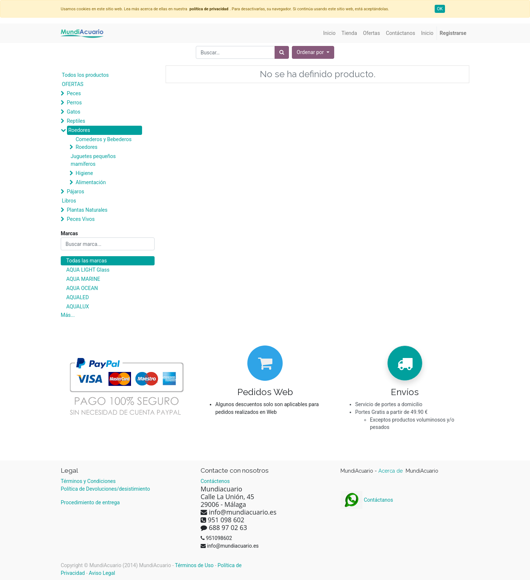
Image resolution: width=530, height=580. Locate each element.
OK (440, 8)
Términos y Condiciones (88, 481)
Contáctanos (366, 500)
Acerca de (391, 471)
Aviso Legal (102, 573)
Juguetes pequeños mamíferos (93, 160)
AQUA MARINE (83, 279)
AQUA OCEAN (82, 288)
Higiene (84, 173)
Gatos (73, 112)
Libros (69, 201)
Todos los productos (85, 75)
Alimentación (90, 182)
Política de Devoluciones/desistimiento (105, 489)
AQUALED (77, 297)
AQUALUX (77, 306)
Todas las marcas (86, 261)
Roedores (79, 130)
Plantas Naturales (87, 210)
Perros (74, 102)
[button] (313, 52)
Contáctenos (215, 481)
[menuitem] (329, 33)
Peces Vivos (81, 219)
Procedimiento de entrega (90, 502)
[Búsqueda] (282, 52)
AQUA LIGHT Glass (87, 270)
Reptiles (76, 121)
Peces (74, 93)
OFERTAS (73, 84)
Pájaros (75, 191)
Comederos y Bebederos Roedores (103, 143)
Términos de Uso (194, 565)
